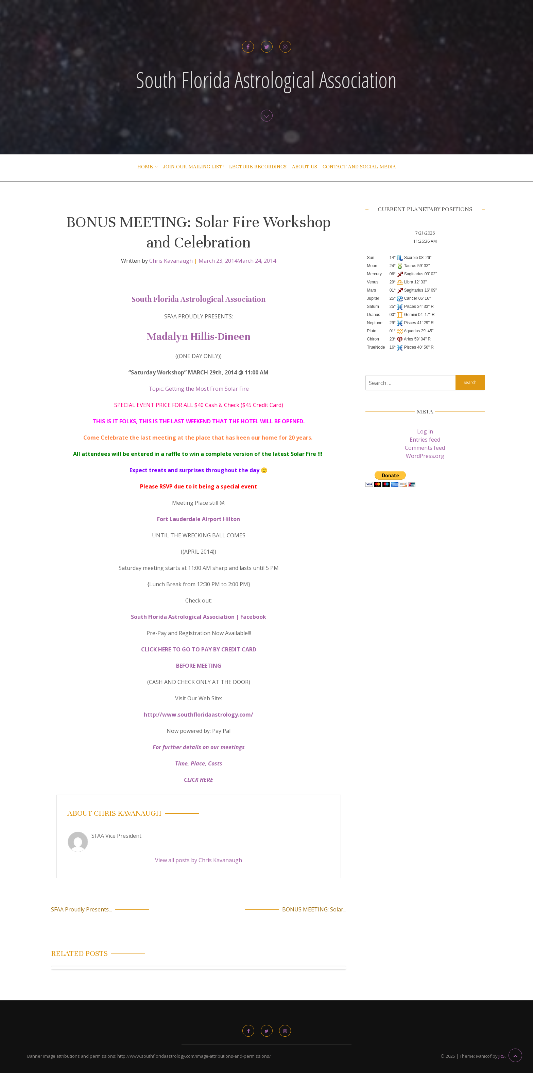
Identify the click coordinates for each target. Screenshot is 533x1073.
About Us (304, 167)
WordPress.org (425, 456)
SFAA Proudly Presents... (81, 909)
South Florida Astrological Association (266, 79)
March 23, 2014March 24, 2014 (237, 260)
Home (145, 167)
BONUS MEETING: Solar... (314, 909)
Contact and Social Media (359, 167)
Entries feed (425, 439)
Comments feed (425, 447)
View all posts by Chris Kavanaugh (198, 860)
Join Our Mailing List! (193, 167)
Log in (425, 431)
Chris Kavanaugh (171, 260)
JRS (501, 1056)
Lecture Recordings (258, 167)
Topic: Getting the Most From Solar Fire (199, 388)
